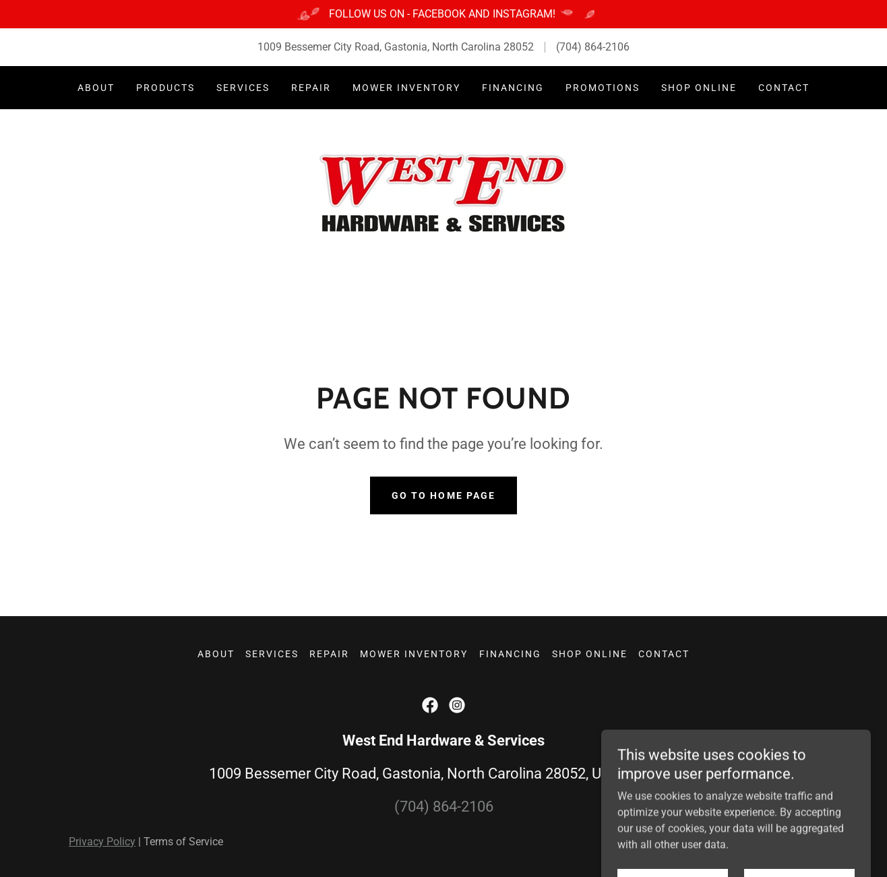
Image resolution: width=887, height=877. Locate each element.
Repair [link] (311, 87)
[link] (443, 193)
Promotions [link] (602, 87)
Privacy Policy (102, 841)
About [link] (96, 87)
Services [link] (243, 87)
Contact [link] (783, 87)
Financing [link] (513, 87)
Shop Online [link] (699, 87)
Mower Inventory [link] (406, 87)
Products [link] (165, 87)
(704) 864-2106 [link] (593, 46)
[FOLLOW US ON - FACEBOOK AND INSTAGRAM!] (443, 14)
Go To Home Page (443, 495)
